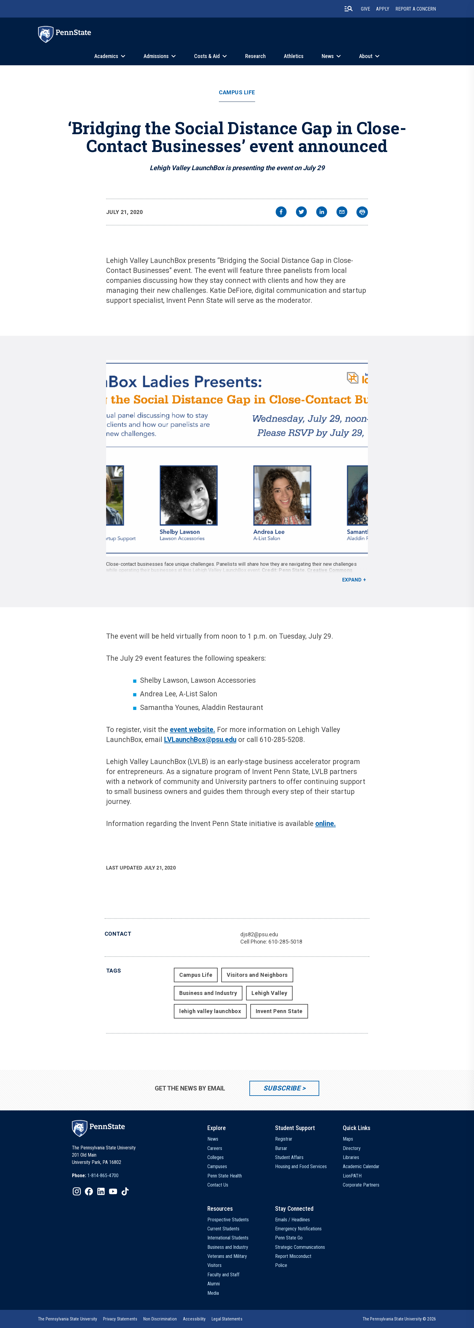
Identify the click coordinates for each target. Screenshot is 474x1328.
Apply (382, 9)
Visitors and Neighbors (257, 975)
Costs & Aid (207, 56)
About (365, 56)
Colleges (215, 1157)
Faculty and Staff (223, 1275)
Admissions (156, 56)
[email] (341, 212)
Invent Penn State (279, 1011)
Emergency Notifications (298, 1229)
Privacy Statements (120, 1319)
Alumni (213, 1284)
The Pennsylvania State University (67, 1319)
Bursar (281, 1148)
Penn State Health (224, 1176)
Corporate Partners (361, 1185)
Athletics (294, 56)
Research (255, 56)
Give (365, 9)
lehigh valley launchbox (210, 1011)
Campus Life (237, 92)
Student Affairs (289, 1157)
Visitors (214, 1265)
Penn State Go (289, 1238)
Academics (106, 56)
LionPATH (352, 1176)
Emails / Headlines (292, 1220)
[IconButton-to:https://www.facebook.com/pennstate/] (89, 1191)
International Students (227, 1238)
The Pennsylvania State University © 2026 (399, 1319)
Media (213, 1293)
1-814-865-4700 (102, 1175)
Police (281, 1265)
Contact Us (217, 1185)
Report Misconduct (293, 1256)
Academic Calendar (361, 1166)
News (328, 56)
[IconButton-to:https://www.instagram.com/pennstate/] (77, 1191)
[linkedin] (321, 212)
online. (325, 824)
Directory (352, 1148)
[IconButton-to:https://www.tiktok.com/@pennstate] (125, 1191)
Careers (214, 1148)
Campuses (217, 1166)
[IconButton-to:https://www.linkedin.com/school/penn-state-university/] (101, 1191)
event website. (192, 730)
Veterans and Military (227, 1256)
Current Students (223, 1229)
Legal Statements (227, 1319)
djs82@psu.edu (259, 934)
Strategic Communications (300, 1247)
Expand (352, 580)
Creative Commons (329, 570)
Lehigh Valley (269, 993)
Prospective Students (228, 1220)
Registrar (283, 1139)
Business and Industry (208, 993)
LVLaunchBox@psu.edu (200, 740)
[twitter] (301, 212)
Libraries (351, 1157)
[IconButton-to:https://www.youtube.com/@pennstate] (113, 1191)
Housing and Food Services (301, 1166)
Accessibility (194, 1319)
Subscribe (281, 1088)
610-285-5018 (285, 941)
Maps (348, 1139)
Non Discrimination (160, 1319)
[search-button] (348, 8)
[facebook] (281, 212)
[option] (95, 1175)
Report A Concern (415, 9)
